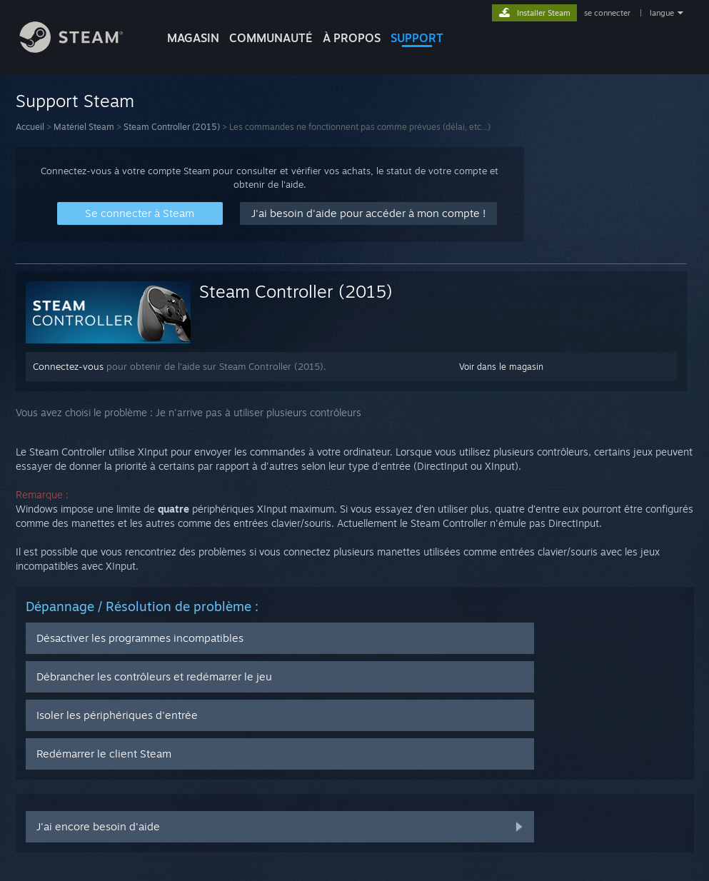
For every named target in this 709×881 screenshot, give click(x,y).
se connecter (608, 13)
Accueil (30, 126)
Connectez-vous (68, 366)
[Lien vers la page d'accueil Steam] (82, 49)
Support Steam (75, 100)
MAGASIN (193, 38)
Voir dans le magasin (501, 366)
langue (662, 13)
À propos (352, 38)
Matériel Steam (84, 126)
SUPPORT (417, 38)
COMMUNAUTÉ (271, 38)
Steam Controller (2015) (172, 126)
